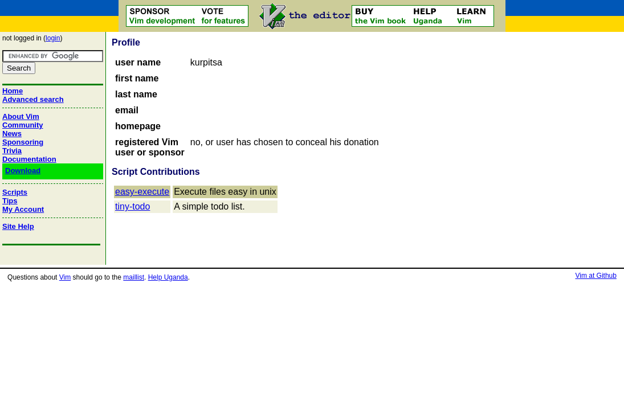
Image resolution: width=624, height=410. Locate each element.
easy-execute (142, 191)
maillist (133, 277)
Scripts (14, 192)
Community (22, 125)
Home (12, 91)
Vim (65, 277)
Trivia (12, 150)
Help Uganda (168, 277)
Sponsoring (22, 142)
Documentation (29, 159)
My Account (23, 209)
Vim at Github (595, 276)
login (53, 38)
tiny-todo (132, 206)
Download (22, 170)
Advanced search (33, 99)
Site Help (18, 226)
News (12, 133)
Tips (10, 200)
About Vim (20, 116)
